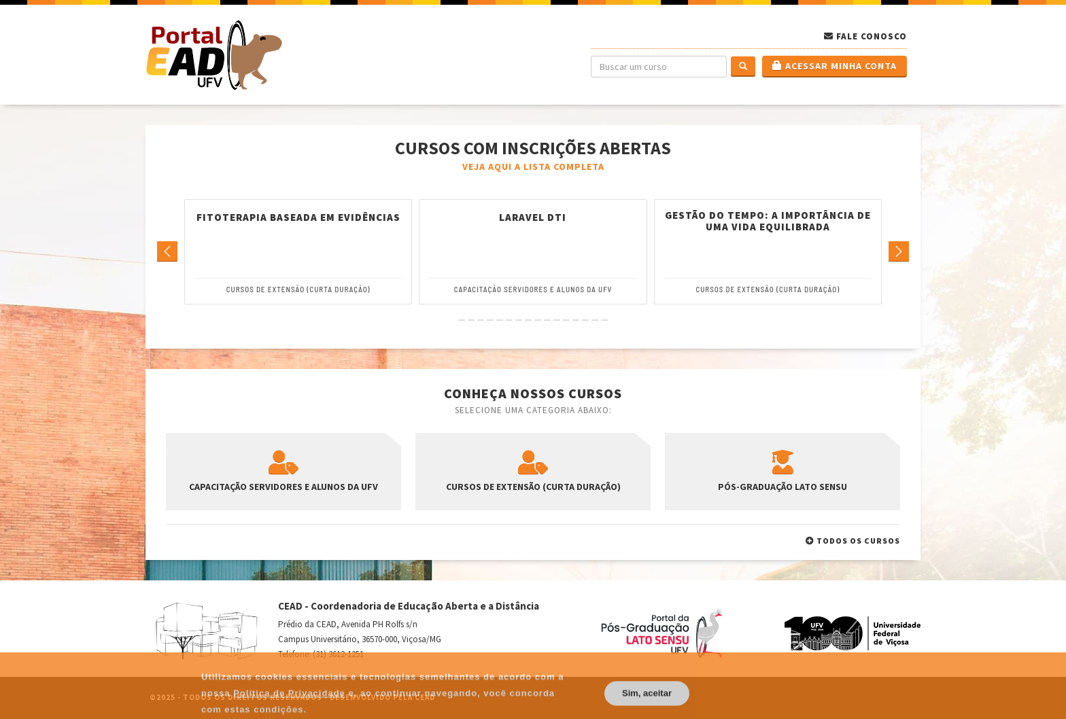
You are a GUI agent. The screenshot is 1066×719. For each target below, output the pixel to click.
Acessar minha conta (834, 66)
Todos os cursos (853, 541)
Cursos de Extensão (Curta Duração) (298, 289)
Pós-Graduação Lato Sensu (782, 471)
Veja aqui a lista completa (533, 167)
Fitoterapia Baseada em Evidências (298, 218)
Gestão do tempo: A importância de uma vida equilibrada (768, 221)
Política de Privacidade (289, 707)
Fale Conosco (871, 36)
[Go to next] (899, 251)
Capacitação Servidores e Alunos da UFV (533, 289)
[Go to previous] (167, 251)
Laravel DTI (532, 218)
